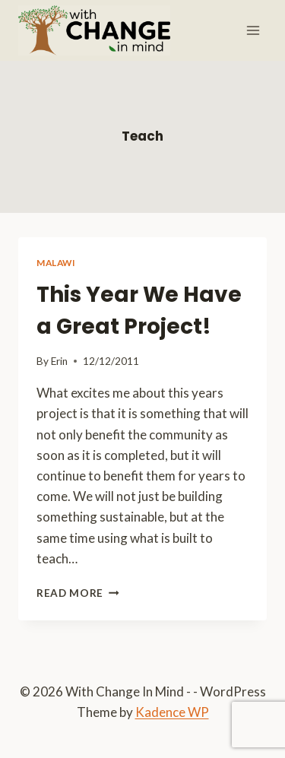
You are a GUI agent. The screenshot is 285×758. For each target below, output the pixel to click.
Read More (77, 593)
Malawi (56, 262)
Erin (59, 361)
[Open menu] (253, 30)
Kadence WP (172, 712)
